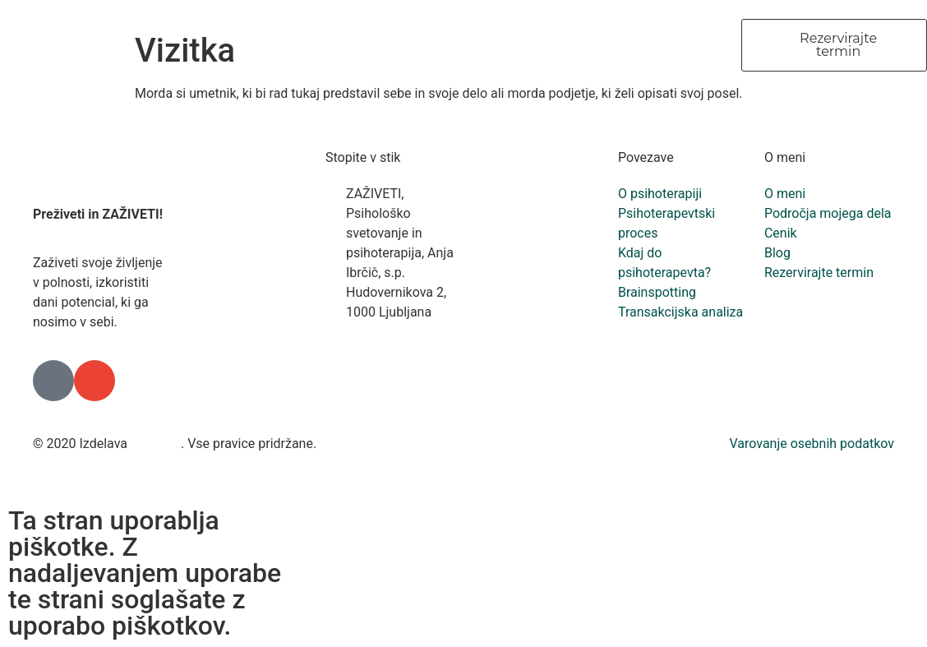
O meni (347, 45)
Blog (701, 45)
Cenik (634, 45)
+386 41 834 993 (395, 332)
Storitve (558, 45)
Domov (266, 45)
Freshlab (156, 443)
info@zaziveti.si (392, 351)
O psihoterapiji (452, 45)
